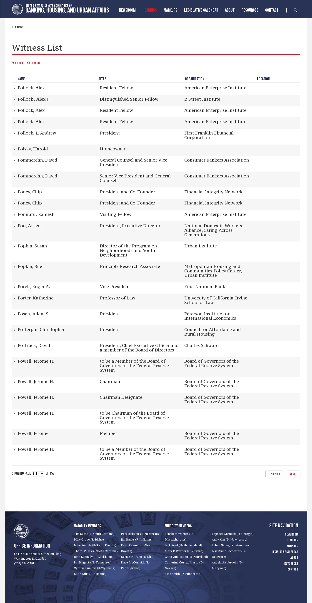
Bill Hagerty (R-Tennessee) (93, 562)
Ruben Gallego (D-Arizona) (230, 545)
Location (263, 79)
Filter (17, 63)
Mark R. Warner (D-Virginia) (184, 551)
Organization (194, 79)
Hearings (149, 10)
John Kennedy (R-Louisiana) (93, 556)
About (230, 10)
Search (33, 63)
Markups (292, 546)
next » (293, 474)
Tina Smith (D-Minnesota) (183, 574)
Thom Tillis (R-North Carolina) (96, 551)
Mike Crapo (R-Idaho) (89, 539)
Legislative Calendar (201, 10)
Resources (250, 10)
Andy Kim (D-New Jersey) (229, 539)
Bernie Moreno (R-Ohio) (138, 556)
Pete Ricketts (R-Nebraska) (140, 534)
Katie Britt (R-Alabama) (90, 574)
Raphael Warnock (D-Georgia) (232, 534)
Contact (272, 10)
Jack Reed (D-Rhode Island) (183, 545)
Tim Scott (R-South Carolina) (94, 534)
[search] (291, 10)
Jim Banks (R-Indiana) (136, 539)
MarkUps (170, 10)
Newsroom (127, 10)
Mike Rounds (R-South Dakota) (95, 545)
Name (21, 79)
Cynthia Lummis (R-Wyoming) (94, 568)
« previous (274, 474)
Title (102, 79)
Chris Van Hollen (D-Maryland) (186, 556)
